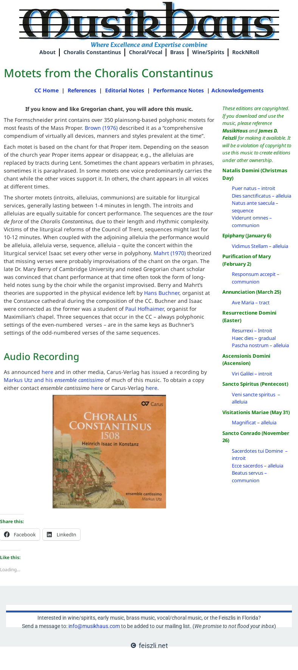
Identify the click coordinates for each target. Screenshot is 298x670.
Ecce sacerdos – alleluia (257, 465)
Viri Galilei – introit (252, 373)
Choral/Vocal (145, 52)
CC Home (46, 90)
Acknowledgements (237, 90)
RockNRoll (245, 52)
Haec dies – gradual (254, 338)
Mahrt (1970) (170, 253)
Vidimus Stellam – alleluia (260, 246)
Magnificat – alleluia (254, 422)
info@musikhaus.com (94, 626)
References (82, 90)
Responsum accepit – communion (255, 278)
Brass (177, 52)
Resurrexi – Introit (252, 330)
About (47, 52)
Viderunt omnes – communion (252, 221)
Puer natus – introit (253, 188)
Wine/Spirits (208, 52)
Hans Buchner (161, 292)
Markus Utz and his (54, 379)
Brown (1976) (102, 127)
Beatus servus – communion (249, 476)
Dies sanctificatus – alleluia (261, 195)
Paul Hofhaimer (144, 308)
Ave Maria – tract (251, 302)
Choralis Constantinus (92, 52)
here (47, 372)
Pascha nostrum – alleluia (260, 345)
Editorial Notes (124, 90)
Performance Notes (179, 90)
